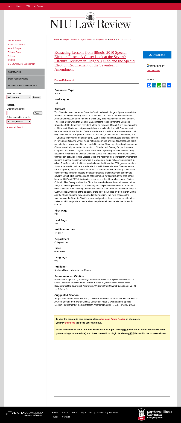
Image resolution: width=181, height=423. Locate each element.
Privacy (55, 417)
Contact (11, 60)
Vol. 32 (121, 39)
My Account (87, 412)
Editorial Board (14, 52)
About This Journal (16, 44)
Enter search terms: (16, 109)
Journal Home (14, 40)
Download (157, 54)
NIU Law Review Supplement (21, 64)
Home (56, 39)
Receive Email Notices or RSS (22, 85)
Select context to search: (18, 117)
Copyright (66, 417)
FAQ (74, 412)
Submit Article (14, 72)
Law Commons (153, 70)
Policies (11, 56)
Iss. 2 (128, 39)
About (65, 412)
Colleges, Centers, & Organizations (76, 39)
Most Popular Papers (18, 79)
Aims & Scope (14, 48)
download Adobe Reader (112, 319)
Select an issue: (14, 93)
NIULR (112, 39)
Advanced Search (15, 127)
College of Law (100, 39)
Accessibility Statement (107, 412)
